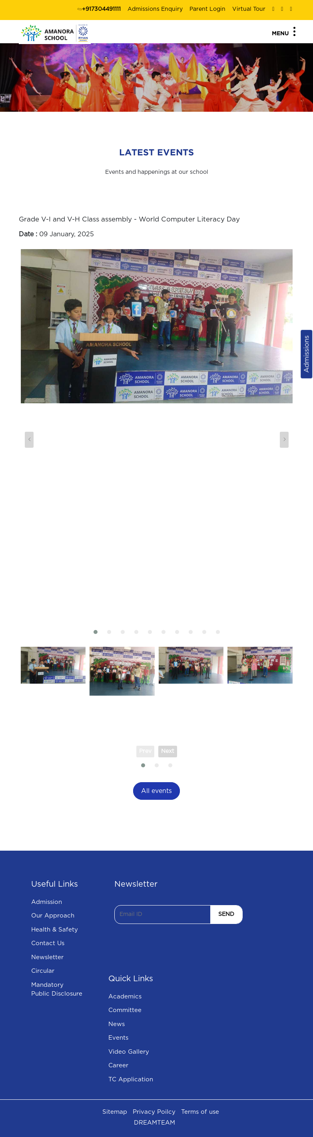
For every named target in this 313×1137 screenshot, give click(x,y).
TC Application (130, 1080)
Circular (42, 971)
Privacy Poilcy (154, 1112)
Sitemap (114, 1112)
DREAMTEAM (154, 1123)
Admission (46, 902)
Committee (125, 1010)
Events (118, 1038)
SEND (226, 914)
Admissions (306, 353)
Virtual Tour (248, 9)
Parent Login (207, 9)
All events (156, 791)
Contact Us (47, 943)
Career (118, 1066)
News (116, 1024)
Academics (125, 997)
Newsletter (47, 957)
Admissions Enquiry (155, 9)
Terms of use (200, 1112)
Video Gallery (128, 1052)
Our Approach (52, 916)
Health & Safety (54, 930)
